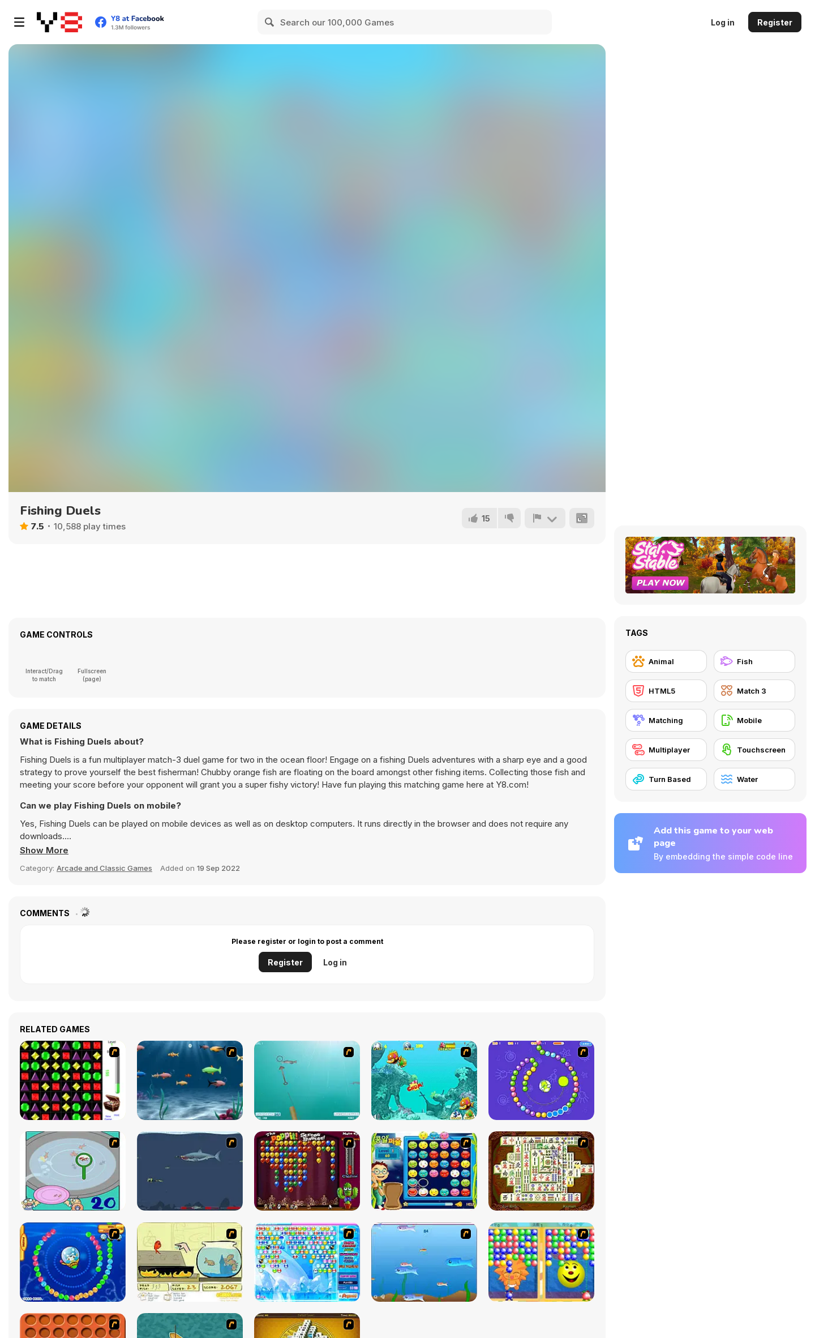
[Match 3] (754, 690)
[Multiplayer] (666, 749)
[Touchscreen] (754, 749)
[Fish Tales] (424, 1080)
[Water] (754, 779)
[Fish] (754, 661)
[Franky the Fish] (190, 1080)
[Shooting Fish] (307, 1080)
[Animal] (666, 661)
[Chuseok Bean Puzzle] (424, 1171)
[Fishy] (424, 1262)
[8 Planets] (541, 1080)
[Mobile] (754, 720)
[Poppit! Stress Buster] (307, 1171)
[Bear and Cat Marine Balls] (73, 1262)
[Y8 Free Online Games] (59, 22)
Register (774, 22)
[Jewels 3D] (73, 1080)
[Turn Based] (666, 779)
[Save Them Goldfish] (190, 1262)
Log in (723, 22)
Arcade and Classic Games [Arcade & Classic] (104, 868)
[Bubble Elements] (307, 1262)
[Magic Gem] (541, 1262)
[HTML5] (666, 690)
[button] (44, 850)
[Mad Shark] (190, 1171)
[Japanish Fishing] (73, 1171)
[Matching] (666, 720)
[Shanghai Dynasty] (541, 1171)
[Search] (270, 22)
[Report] (545, 518)
